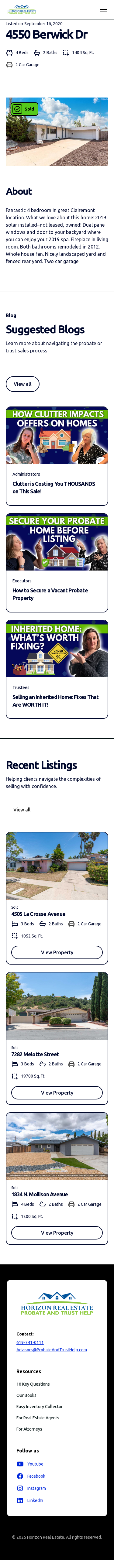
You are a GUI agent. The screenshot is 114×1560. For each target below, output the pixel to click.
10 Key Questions (33, 1384)
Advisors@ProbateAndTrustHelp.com (51, 1349)
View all (23, 384)
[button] (102, 9)
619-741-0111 (30, 1342)
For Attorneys (29, 1429)
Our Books (26, 1395)
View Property (57, 952)
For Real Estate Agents (37, 1417)
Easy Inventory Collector (39, 1406)
